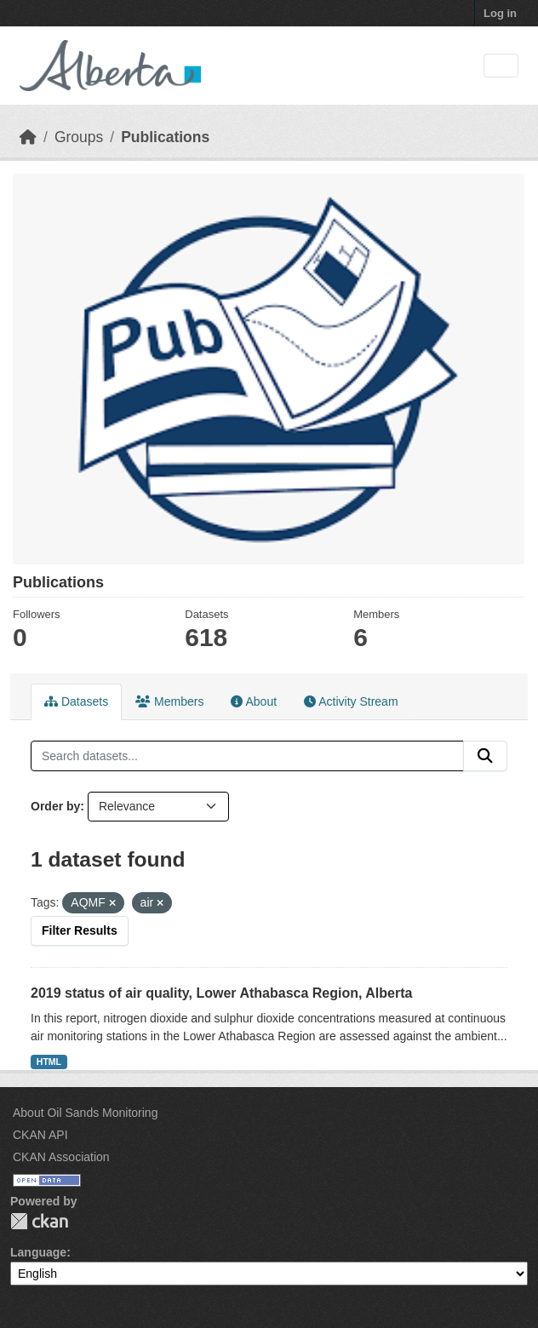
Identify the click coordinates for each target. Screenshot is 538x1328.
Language (38, 1252)
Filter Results (79, 930)
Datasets (76, 701)
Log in (500, 13)
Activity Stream (351, 701)
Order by (55, 806)
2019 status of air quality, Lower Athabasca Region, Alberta (221, 993)
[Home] (28, 137)
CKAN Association (61, 1157)
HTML (49, 1061)
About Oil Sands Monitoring (85, 1112)
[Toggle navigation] (501, 66)
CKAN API (40, 1135)
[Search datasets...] (247, 756)
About (254, 701)
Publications (165, 137)
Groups (78, 137)
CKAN (39, 1221)
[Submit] (485, 756)
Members (169, 701)
